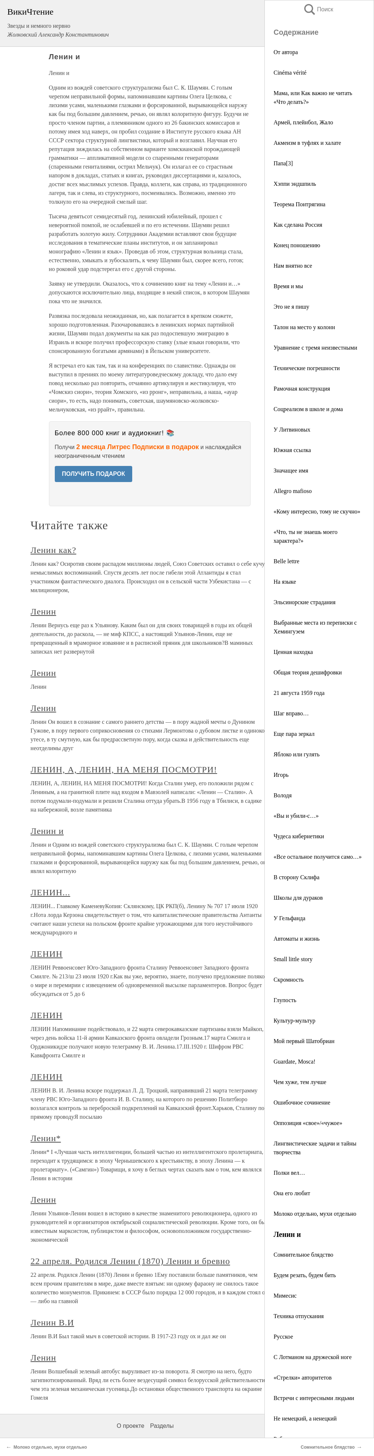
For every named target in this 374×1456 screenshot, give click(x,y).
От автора (286, 52)
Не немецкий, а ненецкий (305, 1418)
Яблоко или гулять (297, 754)
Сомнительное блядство (303, 1255)
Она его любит (292, 1193)
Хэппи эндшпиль (295, 184)
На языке (285, 582)
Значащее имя (291, 470)
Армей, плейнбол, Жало (303, 122)
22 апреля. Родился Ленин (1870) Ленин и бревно (130, 1261)
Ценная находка (293, 652)
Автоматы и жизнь (297, 939)
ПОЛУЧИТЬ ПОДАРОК (93, 474)
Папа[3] (283, 163)
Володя (282, 795)
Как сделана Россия (298, 225)
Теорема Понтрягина (299, 204)
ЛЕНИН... (50, 892)
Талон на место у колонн (304, 327)
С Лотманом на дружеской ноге (313, 1357)
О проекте (130, 1426)
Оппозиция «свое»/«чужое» (308, 1123)
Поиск (318, 9)
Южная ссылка (292, 450)
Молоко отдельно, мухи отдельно (315, 1214)
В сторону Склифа (297, 877)
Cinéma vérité (290, 72)
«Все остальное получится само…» (318, 857)
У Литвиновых (292, 429)
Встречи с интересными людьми (314, 1398)
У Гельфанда (289, 918)
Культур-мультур (294, 1020)
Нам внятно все (293, 266)
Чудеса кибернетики (299, 836)
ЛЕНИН (47, 954)
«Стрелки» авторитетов (303, 1377)
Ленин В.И (52, 1322)
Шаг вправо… (291, 713)
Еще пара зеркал (294, 734)
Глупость (285, 1000)
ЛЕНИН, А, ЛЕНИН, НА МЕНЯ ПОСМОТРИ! (124, 769)
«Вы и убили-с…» (296, 816)
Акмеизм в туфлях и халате (307, 143)
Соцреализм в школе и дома (308, 409)
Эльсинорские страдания (305, 602)
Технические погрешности (307, 368)
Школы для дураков (298, 898)
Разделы (161, 1426)
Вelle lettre (286, 561)
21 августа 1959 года (299, 693)
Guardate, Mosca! (295, 1061)
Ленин (43, 611)
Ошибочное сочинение (302, 1102)
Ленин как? (53, 550)
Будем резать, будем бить (305, 1275)
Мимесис (285, 1296)
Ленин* (46, 1138)
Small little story (293, 959)
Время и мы (288, 286)
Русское (283, 1336)
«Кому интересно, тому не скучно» (317, 511)
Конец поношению (297, 245)
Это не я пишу (291, 307)
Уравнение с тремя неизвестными (315, 348)
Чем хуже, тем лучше (300, 1082)
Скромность (289, 980)
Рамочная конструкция (302, 388)
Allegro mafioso (293, 491)
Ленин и (47, 831)
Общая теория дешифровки (308, 672)
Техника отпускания (299, 1316)
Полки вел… (289, 1173)
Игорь (281, 775)
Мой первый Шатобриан (304, 1041)
